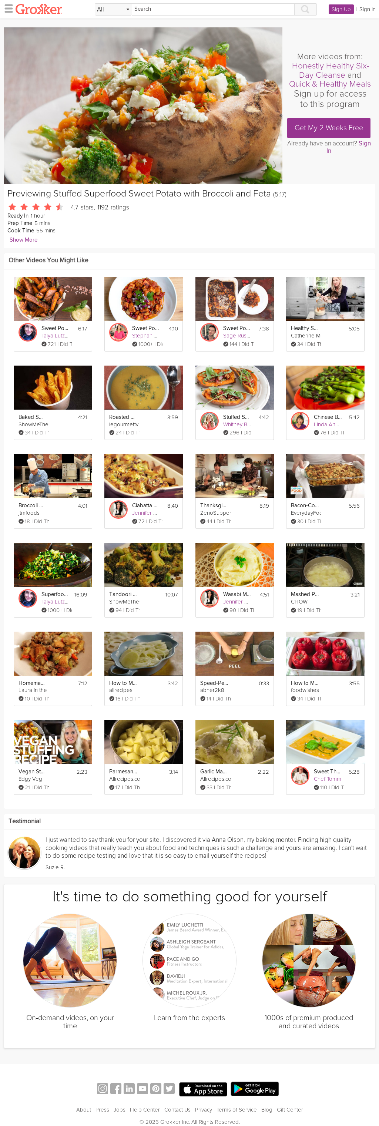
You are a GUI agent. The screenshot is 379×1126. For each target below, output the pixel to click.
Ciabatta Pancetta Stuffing (146, 505)
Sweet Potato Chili (146, 328)
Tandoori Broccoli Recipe (123, 594)
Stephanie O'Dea (153, 335)
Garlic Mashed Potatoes (214, 771)
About (83, 1109)
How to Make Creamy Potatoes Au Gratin (123, 683)
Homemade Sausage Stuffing (33, 683)
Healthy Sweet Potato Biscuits (305, 328)
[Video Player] (143, 105)
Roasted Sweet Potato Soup (123, 417)
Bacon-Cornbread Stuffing (305, 505)
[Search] (213, 9)
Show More (23, 240)
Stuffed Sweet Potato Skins (237, 417)
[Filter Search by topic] (113, 10)
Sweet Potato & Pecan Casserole (237, 328)
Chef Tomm (327, 779)
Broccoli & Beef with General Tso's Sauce (33, 505)
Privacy (203, 1109)
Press (102, 1109)
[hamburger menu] (6, 8)
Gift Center (290, 1109)
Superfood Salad (55, 594)
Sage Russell (239, 335)
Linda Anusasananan (339, 424)
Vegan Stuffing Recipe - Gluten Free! (33, 771)
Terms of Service (237, 1109)
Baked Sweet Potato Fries (33, 417)
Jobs (119, 1109)
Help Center (145, 1109)
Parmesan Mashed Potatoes (123, 771)
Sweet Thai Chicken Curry (328, 771)
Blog (266, 1109)
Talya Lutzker (57, 335)
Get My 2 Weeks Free (329, 128)
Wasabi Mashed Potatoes (237, 594)
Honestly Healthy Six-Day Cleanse (330, 70)
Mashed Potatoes (305, 594)
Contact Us (177, 1109)
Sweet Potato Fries (55, 328)
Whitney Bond (240, 424)
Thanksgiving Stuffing (214, 505)
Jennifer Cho (147, 513)
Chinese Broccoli (328, 417)
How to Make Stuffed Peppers (305, 683)
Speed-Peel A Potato (214, 683)
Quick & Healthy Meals (330, 84)
